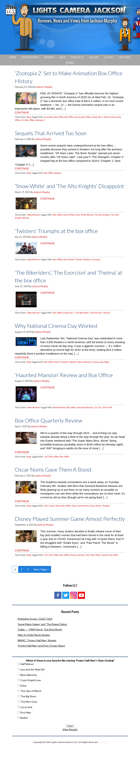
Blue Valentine (28, 690)
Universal (95, 267)
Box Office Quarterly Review (53, 427)
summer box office (109, 570)
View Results (70, 744)
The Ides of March (30, 706)
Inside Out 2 (97, 117)
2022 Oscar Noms (52, 513)
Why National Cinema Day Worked (61, 333)
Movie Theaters (61, 369)
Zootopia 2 (40, 120)
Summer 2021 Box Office (88, 570)
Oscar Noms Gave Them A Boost (58, 477)
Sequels (57, 173)
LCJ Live (97, 415)
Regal (106, 369)
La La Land (26, 722)
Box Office (69, 117)
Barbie (24, 733)
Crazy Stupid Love (30, 695)
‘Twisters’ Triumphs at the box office (62, 238)
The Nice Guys (28, 717)
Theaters (106, 513)
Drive (23, 701)
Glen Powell (69, 267)
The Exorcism (95, 320)
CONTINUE (22, 112)
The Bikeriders (81, 320)
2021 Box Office (51, 570)
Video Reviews (33, 222)
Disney (73, 570)
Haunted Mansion (85, 415)
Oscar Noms (95, 513)
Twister (78, 267)
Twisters (86, 267)
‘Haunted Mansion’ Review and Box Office (70, 382)
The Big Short (28, 711)
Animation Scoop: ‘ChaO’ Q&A (35, 634)
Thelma (106, 320)
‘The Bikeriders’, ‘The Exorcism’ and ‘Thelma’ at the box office (61, 283)
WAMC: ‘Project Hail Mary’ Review (37, 655)
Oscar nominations (80, 513)
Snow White (68, 222)
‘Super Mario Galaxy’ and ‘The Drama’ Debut (42, 639)
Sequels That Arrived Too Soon (55, 132)
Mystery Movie (76, 369)
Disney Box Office (83, 117)
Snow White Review (84, 222)
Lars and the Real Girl (32, 684)
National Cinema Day (93, 369)
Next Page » (41, 585)
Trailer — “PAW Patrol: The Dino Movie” (40, 644)
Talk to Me (107, 415)
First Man (25, 727)
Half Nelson (27, 679)
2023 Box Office (51, 464)
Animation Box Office (53, 117)
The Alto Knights (102, 222)
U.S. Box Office (27, 120)
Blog (29, 117)
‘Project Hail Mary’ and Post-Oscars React (41, 661)
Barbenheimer (59, 415)
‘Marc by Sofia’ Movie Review (34, 650)
